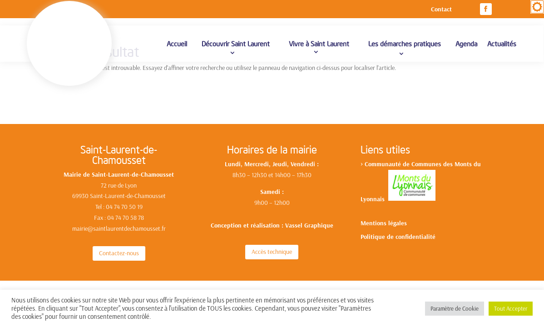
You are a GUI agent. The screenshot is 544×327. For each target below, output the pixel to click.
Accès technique (272, 244)
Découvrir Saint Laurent (236, 49)
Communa (378, 156)
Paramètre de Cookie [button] (454, 308)
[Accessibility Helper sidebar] (537, 7)
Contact (441, 9)
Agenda (466, 49)
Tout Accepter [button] (510, 308)
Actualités (501, 49)
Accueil (177, 49)
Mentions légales (384, 215)
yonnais (375, 191)
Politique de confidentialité (398, 229)
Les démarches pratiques (404, 49)
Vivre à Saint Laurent (319, 49)
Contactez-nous (119, 245)
